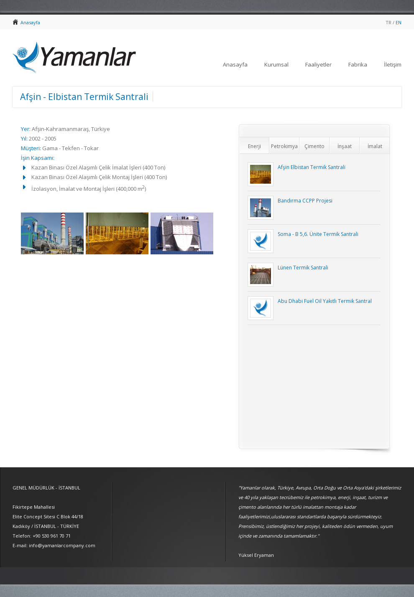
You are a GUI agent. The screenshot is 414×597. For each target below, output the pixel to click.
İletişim (392, 64)
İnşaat (344, 146)
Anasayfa (30, 22)
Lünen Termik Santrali (303, 267)
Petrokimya (284, 146)
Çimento (314, 146)
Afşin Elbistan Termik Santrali (311, 167)
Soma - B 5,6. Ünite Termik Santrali (318, 234)
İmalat (375, 146)
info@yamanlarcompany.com (62, 545)
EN (398, 22)
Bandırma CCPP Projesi (305, 200)
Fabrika (357, 64)
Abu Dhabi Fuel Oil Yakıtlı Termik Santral (325, 301)
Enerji (254, 146)
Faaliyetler (318, 64)
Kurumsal (276, 64)
